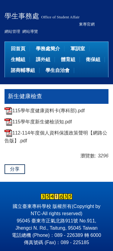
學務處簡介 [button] (48, 48)
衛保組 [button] (93, 59)
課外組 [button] (43, 59)
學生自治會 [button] (58, 70)
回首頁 (18, 48)
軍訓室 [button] (78, 48)
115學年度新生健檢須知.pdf (38, 121)
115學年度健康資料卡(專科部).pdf (45, 110)
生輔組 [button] (18, 59)
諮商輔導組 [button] (23, 70)
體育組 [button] (68, 59)
